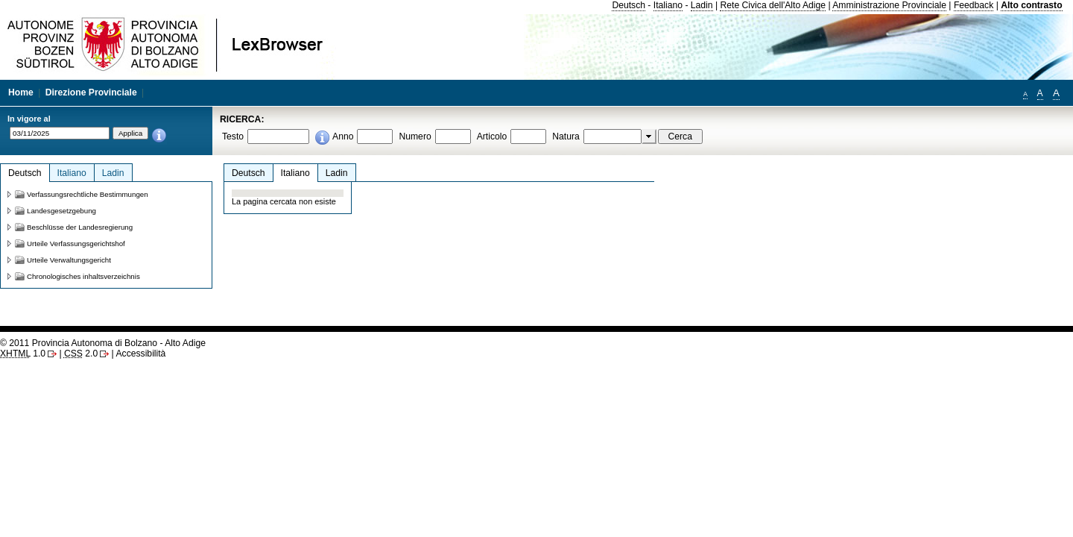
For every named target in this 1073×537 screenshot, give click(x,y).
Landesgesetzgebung (61, 211)
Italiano (668, 5)
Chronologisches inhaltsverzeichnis (83, 276)
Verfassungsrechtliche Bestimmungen (87, 194)
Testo (233, 136)
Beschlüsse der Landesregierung (80, 227)
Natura (566, 136)
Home (21, 92)
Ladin (702, 5)
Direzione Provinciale (91, 92)
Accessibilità (140, 353)
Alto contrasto (1031, 5)
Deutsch (628, 5)
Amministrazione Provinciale (889, 5)
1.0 (22, 353)
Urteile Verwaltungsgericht (69, 260)
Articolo (492, 136)
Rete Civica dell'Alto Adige (773, 5)
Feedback (973, 5)
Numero (415, 136)
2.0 (81, 353)
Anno (342, 136)
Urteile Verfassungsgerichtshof (76, 243)
